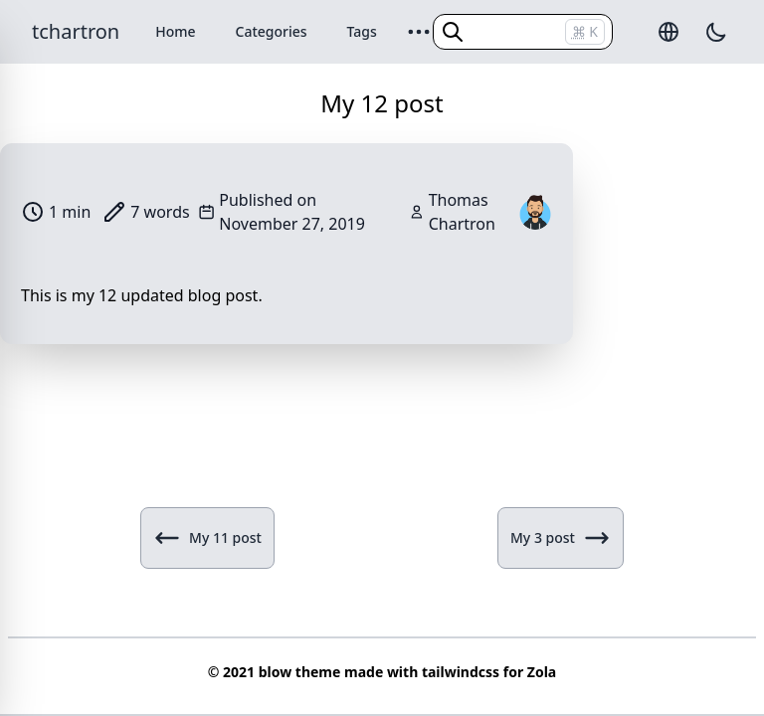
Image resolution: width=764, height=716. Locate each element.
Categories (271, 31)
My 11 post (207, 538)
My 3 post (560, 538)
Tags (362, 31)
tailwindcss (460, 671)
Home (175, 31)
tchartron (75, 31)
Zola (541, 671)
